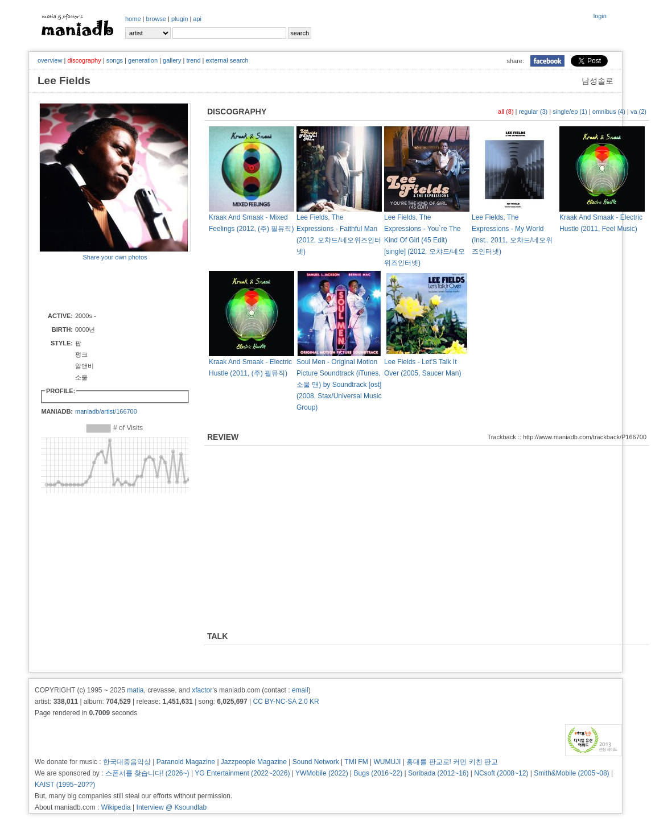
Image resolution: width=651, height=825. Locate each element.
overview (50, 60)
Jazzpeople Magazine (254, 762)
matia (135, 690)
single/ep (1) (570, 111)
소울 (81, 377)
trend (193, 60)
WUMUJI (387, 762)
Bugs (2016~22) (378, 773)
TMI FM (356, 762)
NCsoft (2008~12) (501, 773)
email (300, 690)
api (197, 18)
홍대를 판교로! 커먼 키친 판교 (452, 762)
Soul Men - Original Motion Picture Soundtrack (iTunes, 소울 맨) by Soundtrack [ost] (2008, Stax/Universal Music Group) (338, 384)
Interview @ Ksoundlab (172, 807)
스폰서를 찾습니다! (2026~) (147, 773)
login (600, 16)
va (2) (638, 111)
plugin (179, 18)
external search (226, 60)
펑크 (84, 366)
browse (156, 18)
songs (114, 60)
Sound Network (315, 762)
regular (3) (533, 111)
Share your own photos (115, 257)
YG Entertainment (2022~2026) (242, 773)
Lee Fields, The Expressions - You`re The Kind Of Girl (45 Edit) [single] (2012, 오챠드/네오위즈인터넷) (424, 240)
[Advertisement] (105, 286)
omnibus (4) (608, 111)
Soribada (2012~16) (438, 773)
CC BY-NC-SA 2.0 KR (286, 702)
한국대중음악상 (127, 762)
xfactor (202, 690)
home (133, 18)
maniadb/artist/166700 (106, 411)
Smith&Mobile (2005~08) (571, 773)
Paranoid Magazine (185, 762)
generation (143, 60)
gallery (172, 60)
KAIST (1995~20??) (65, 785)
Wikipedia (116, 807)
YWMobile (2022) (321, 773)
